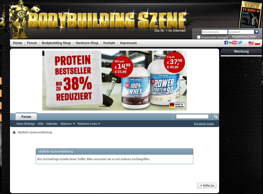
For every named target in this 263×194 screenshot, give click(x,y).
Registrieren (239, 36)
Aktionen (66, 123)
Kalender (52, 123)
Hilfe (253, 36)
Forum (26, 117)
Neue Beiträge (26, 123)
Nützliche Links (87, 123)
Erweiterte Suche (204, 123)
